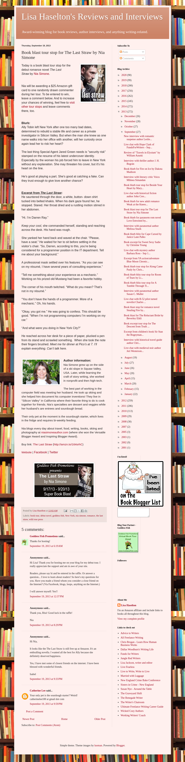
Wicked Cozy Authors (132, 712)
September (130, 132)
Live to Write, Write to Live (135, 673)
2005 (124, 432)
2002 (124, 442)
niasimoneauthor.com (54, 432)
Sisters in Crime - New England (137, 686)
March (128, 383)
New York (70, 515)
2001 (124, 447)
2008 (124, 421)
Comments (127, 58)
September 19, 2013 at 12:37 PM (47, 596)
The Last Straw (42, 444)
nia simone (81, 515)
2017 (124, 90)
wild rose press (36, 519)
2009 (124, 416)
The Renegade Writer (132, 699)
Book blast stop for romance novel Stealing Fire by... (141, 309)
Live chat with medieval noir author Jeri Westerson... (142, 349)
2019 (124, 80)
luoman (98, 745)
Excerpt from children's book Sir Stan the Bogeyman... (143, 333)
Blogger (120, 745)
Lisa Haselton (39, 510)
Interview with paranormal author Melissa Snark (141, 227)
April (128, 378)
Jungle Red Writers (130, 660)
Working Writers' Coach (133, 717)
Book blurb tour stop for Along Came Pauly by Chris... (143, 268)
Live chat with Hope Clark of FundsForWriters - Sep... (139, 146)
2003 (124, 437)
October (129, 126)
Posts (124, 52)
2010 (124, 411)
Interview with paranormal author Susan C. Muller (141, 292)
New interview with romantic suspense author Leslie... (139, 138)
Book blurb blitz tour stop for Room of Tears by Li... (142, 276)
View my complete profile (131, 620)
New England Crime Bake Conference (140, 682)
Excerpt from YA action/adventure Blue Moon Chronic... (141, 260)
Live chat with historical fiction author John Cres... (140, 195)
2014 (124, 106)
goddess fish (58, 515)
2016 (124, 96)
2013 (124, 111)
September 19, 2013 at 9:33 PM (46, 679)
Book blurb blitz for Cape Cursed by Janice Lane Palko (143, 236)
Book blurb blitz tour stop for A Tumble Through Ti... (140, 284)
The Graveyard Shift (131, 695)
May (127, 373)
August (129, 357)
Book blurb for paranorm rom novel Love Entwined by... (142, 219)
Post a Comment (34, 711)
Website (27, 452)
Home (64, 719)
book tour (34, 515)
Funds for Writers (130, 655)
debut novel (45, 515)
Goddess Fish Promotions (44, 536)
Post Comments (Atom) (48, 725)
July (127, 362)
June (127, 368)
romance (91, 515)
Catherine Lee (38, 690)
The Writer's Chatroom (132, 704)
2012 (124, 400)
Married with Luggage (132, 677)
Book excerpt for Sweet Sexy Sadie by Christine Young (142, 244)
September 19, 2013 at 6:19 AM (46, 546)
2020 (124, 75)
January (129, 394)
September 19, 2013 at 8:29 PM (46, 625)
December (130, 116)
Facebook (40, 452)
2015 (124, 101)
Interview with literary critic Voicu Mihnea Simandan (142, 178)
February (129, 389)
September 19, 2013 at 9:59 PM (46, 704)
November (130, 121)
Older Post (100, 719)
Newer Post (28, 719)
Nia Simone (41, 73)
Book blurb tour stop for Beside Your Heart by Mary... (143, 187)
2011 (124, 406)
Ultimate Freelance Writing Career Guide (142, 708)
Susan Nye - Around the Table (136, 690)
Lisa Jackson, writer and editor (136, 664)
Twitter (53, 452)
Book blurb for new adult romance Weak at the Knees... (141, 203)
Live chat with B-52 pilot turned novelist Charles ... (140, 301)
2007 (124, 426)
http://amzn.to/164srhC (68, 444)
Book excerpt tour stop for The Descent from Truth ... (140, 325)
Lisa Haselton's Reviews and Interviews (92, 16)
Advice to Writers (130, 634)
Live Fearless (127, 668)
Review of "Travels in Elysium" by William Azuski (142, 154)
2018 (124, 85)
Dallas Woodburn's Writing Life (137, 651)
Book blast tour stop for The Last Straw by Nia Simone (141, 211)
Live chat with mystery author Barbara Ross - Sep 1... (139, 252)
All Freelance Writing (132, 639)
